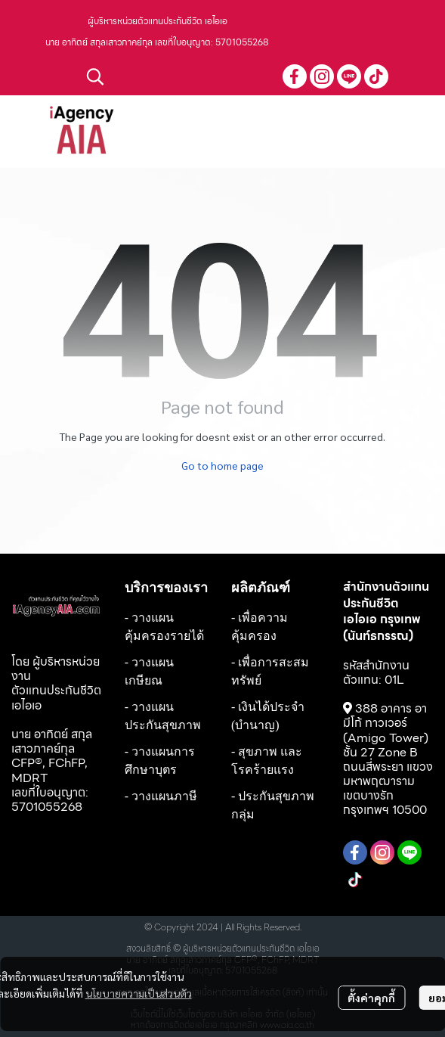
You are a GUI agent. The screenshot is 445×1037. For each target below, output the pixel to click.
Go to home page (222, 465)
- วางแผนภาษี (161, 796)
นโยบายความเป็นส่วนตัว (138, 993)
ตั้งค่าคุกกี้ (371, 997)
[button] (176, 76)
